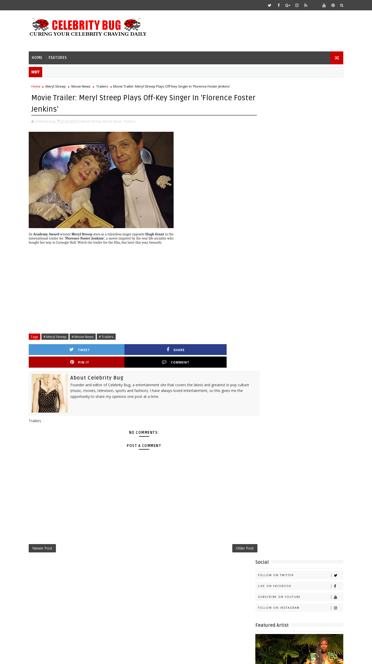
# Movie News (89, 335)
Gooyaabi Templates (137, 656)
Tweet (63, 348)
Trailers (108, 85)
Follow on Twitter (294, 96)
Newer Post (48, 535)
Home (43, 55)
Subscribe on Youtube (294, 118)
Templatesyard (78, 656)
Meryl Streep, (97, 120)
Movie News (86, 85)
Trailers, (135, 120)
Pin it (166, 348)
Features (64, 55)
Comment (218, 348)
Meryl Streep (61, 85)
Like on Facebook (294, 107)
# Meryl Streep (60, 335)
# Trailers (112, 335)
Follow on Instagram (294, 129)
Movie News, (119, 120)
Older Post (226, 535)
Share (115, 348)
